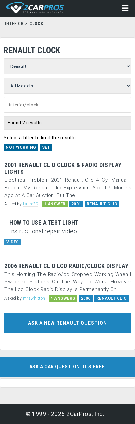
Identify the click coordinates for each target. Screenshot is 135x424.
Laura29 (31, 204)
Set (46, 147)
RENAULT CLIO (102, 204)
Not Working (21, 147)
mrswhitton (34, 298)
